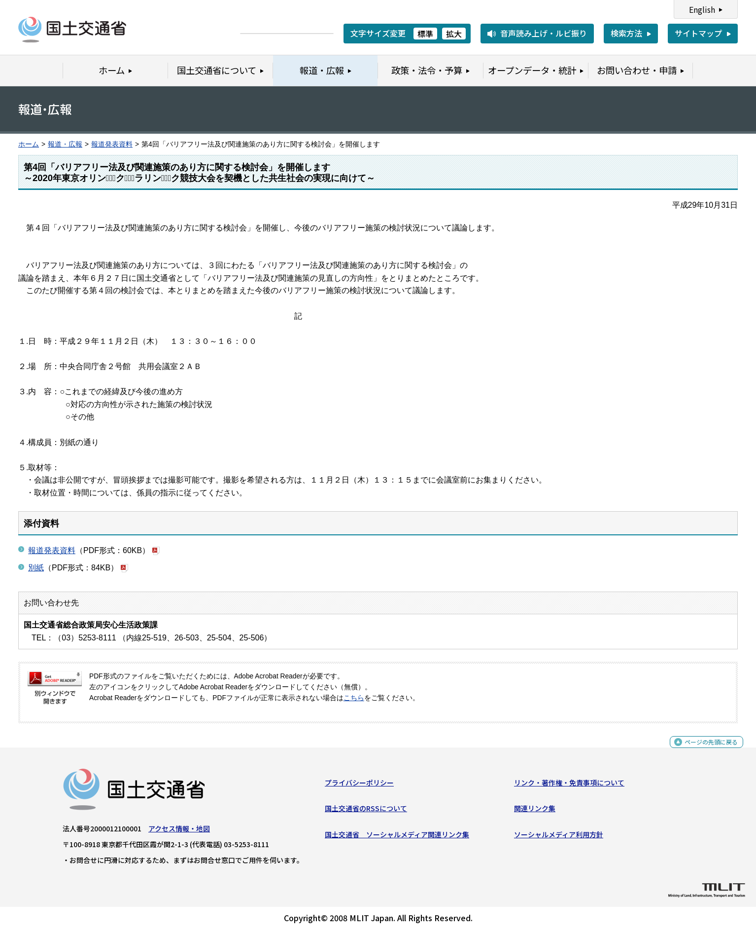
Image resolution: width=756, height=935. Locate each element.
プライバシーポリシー (359, 786)
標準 (425, 33)
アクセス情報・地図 (179, 832)
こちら (354, 698)
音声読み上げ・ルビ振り (543, 33)
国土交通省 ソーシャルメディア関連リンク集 (397, 838)
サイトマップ (698, 33)
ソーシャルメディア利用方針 (558, 838)
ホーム (28, 144)
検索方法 (626, 33)
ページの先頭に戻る (703, 751)
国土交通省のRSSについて (366, 812)
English (702, 9)
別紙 (36, 567)
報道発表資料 (112, 144)
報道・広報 (65, 144)
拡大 (454, 33)
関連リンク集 (534, 812)
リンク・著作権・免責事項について (569, 786)
